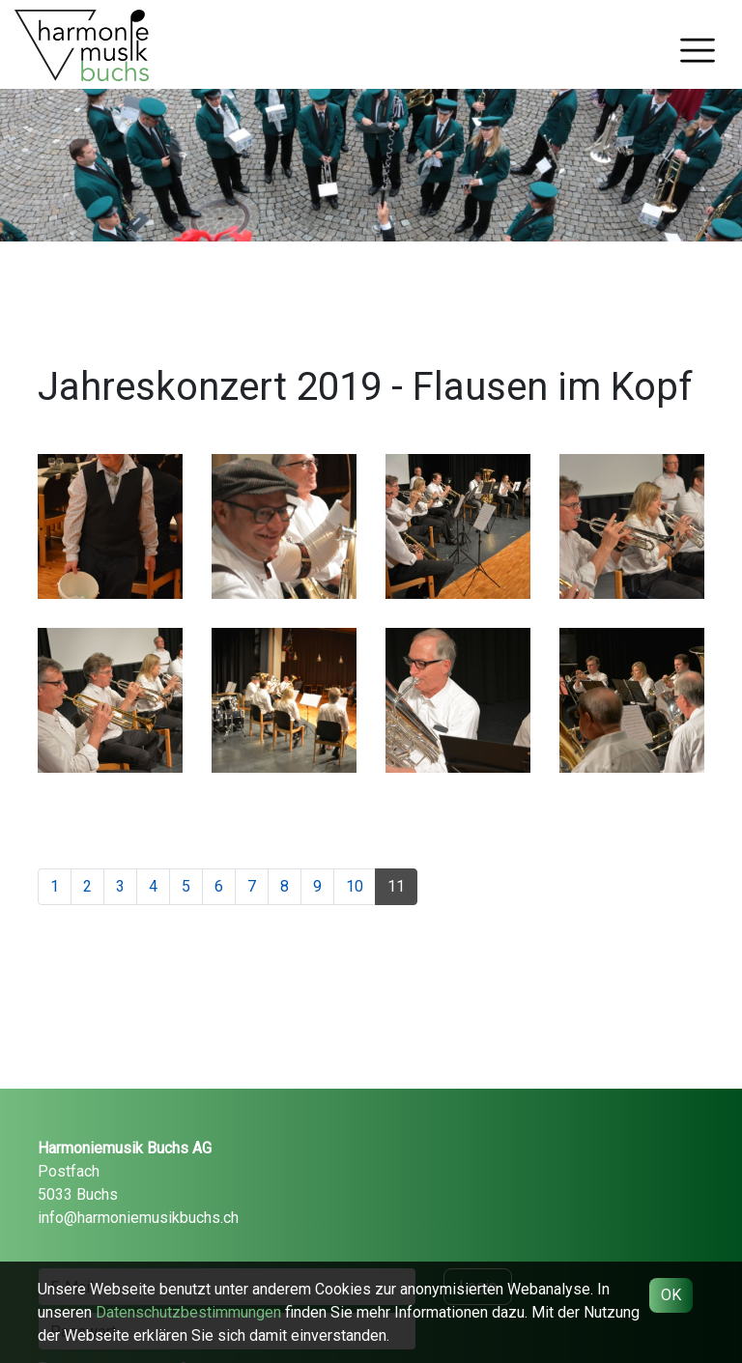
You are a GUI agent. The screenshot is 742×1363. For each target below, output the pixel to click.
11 (396, 886)
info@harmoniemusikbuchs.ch (138, 1217)
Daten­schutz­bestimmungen (188, 1312)
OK (671, 1295)
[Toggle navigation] (697, 50)
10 (354, 886)
